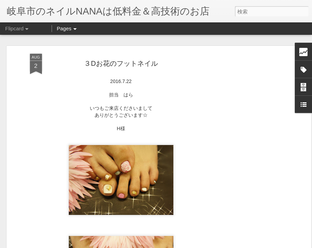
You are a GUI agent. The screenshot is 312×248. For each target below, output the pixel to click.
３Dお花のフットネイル (121, 52)
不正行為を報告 (198, 243)
